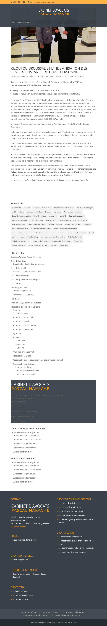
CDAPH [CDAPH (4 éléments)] (36, 216)
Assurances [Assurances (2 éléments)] (68, 212)
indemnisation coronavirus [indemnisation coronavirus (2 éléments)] (41, 228)
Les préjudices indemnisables (72, 515)
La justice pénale (20, 591)
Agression (17, 333)
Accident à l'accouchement (28, 370)
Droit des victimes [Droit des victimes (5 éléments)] (80, 220)
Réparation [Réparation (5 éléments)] (78, 241)
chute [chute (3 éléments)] (43, 216)
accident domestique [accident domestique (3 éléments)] (85, 208)
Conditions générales (30, 612)
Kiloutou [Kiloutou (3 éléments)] (61, 233)
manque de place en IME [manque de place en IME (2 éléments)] (76, 233)
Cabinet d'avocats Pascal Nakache (26, 257)
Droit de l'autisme (18, 261)
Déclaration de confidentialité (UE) (66, 615)
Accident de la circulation (24, 317)
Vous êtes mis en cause (23, 595)
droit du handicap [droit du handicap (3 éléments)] (18, 224)
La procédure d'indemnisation (72, 511)
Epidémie (17, 337)
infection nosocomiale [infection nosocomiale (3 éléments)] (47, 233)
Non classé (15, 299)
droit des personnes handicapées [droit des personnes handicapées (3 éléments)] (58, 220)
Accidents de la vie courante (25, 325)
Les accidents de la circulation (26, 435)
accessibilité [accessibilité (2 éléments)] (16, 208)
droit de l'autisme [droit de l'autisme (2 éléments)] (36, 220)
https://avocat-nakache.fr (22, 416)
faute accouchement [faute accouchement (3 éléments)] (72, 224)
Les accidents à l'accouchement (72, 552)
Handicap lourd (21, 313)
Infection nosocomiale (26, 374)
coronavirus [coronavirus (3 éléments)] (52, 216)
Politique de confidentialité (35, 615)
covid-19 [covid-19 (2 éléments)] (63, 216)
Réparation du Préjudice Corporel (69, 76)
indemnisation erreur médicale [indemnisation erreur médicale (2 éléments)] (65, 228)
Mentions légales (18, 421)
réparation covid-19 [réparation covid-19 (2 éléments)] (19, 245)
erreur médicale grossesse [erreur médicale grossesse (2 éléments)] (52, 224)
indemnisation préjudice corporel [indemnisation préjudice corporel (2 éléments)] (24, 233)
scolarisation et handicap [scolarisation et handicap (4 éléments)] (38, 245)
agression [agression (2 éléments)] (57, 212)
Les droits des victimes (69, 503)
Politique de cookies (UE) (73, 612)
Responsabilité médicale (23, 364)
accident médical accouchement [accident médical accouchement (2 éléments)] (39, 212)
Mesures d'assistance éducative (27, 271)
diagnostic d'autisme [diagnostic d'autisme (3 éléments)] (76, 216)
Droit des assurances (20, 275)
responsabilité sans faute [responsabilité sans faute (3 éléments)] (61, 241)
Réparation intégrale (22, 356)
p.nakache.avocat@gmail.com (24, 411)
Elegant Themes (46, 622)
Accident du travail (21, 321)
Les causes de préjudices (70, 507)
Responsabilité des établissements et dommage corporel (38, 360)
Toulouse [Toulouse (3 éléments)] (54, 245)
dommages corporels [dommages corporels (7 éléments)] (19, 220)
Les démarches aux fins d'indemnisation (76, 548)
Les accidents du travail (23, 452)
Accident (16, 310)
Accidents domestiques (23, 329)
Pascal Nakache (21, 76)
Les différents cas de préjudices (25, 432)
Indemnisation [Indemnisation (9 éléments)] (22, 228)
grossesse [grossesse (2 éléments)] (87, 224)
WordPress (72, 622)
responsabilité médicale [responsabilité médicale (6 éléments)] (41, 241)
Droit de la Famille (19, 268)
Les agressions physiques (24, 443)
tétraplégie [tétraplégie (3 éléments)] (64, 245)
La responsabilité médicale (24, 447)
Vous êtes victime (20, 599)
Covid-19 (20, 348)
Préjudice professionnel (23, 352)
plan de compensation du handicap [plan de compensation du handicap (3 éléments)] (25, 237)
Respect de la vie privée (23, 294)
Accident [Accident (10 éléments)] (27, 208)
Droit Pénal (48, 76)
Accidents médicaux (23, 367)
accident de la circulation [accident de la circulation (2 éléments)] (42, 208)
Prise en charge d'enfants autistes (26, 302)
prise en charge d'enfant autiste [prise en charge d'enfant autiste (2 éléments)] (53, 237)
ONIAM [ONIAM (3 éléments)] (91, 233)
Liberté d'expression (22, 290)
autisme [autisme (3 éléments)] (78, 212)
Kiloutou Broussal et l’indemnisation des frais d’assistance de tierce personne (49, 70)
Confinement (20, 340)
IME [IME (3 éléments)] (13, 228)
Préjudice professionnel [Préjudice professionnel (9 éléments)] (20, 241)
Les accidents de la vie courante (27, 439)
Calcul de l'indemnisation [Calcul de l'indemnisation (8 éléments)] (21, 216)
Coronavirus (20, 344)
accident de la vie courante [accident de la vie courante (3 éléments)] (64, 208)
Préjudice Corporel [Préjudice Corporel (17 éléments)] (75, 237)
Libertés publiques (19, 287)
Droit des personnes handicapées (25, 279)
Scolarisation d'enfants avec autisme (29, 264)
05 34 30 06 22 (17, 406)
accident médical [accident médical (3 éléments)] (18, 212)
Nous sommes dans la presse (25, 540)
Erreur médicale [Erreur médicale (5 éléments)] (34, 224)
